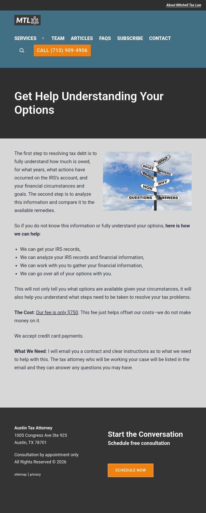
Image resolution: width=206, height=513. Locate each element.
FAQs (105, 38)
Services (25, 38)
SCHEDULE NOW (130, 470)
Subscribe (130, 38)
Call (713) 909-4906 (62, 50)
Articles (82, 38)
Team (58, 38)
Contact (160, 38)
